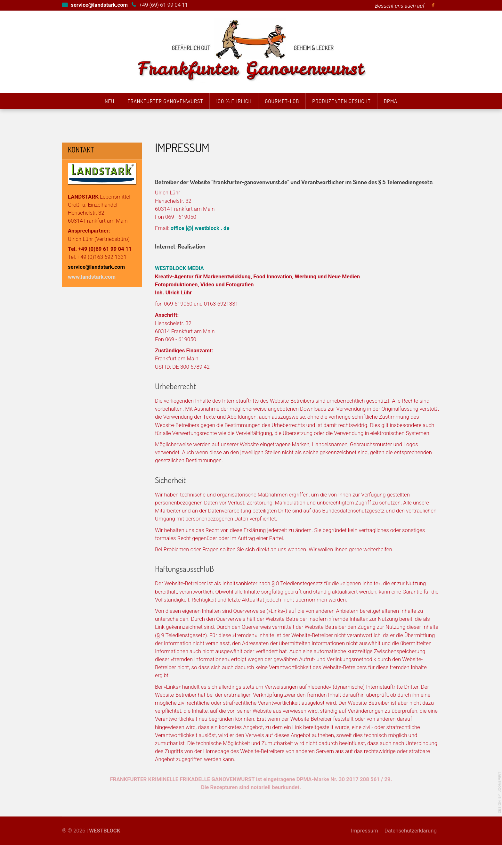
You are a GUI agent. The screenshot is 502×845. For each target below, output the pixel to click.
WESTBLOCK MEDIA (179, 268)
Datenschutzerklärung (411, 827)
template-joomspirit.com (499, 792)
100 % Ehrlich (234, 101)
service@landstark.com (96, 267)
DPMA (390, 101)
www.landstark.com (92, 277)
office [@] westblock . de (200, 228)
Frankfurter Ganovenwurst (165, 101)
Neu (110, 101)
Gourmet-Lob (282, 101)
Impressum (364, 827)
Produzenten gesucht (341, 101)
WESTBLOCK (104, 827)
